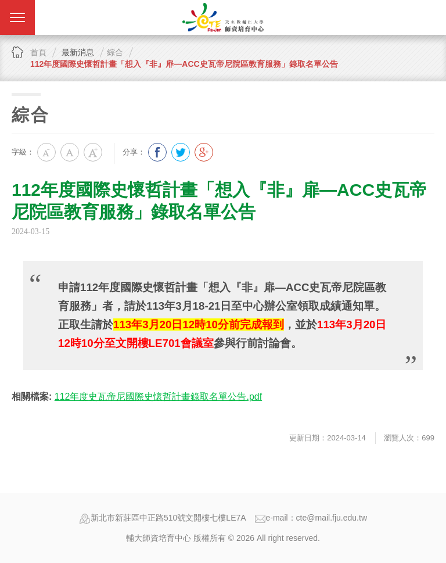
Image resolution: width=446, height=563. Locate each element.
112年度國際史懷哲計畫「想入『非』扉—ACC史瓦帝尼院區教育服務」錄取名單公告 (184, 64)
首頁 (38, 52)
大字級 (93, 152)
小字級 (46, 152)
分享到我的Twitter (180, 152)
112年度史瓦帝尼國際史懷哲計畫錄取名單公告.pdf (158, 396)
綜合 (115, 52)
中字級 (69, 152)
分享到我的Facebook (157, 152)
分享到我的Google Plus (204, 152)
